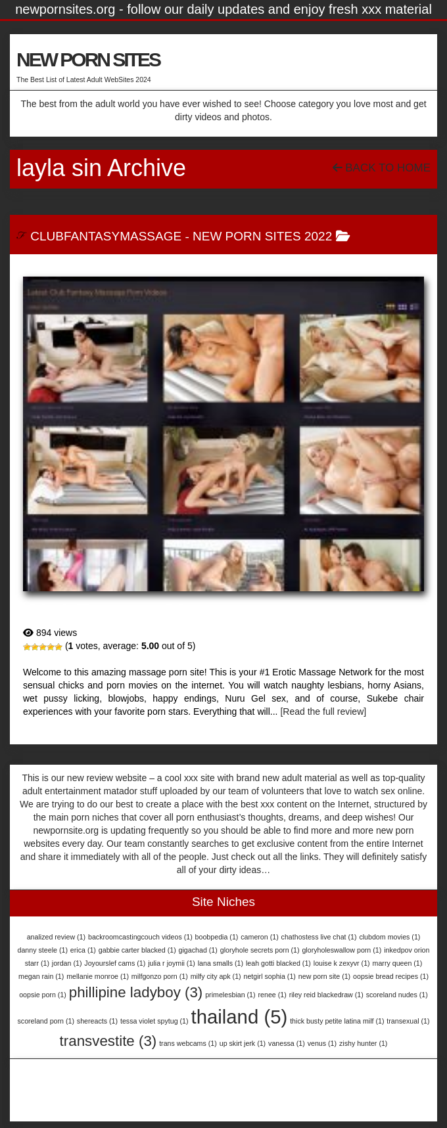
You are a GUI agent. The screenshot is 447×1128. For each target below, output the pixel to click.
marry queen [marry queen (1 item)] (398, 963)
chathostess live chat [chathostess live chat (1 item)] (319, 937)
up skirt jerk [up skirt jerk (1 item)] (243, 1043)
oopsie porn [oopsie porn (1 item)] (42, 995)
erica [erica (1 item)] (83, 950)
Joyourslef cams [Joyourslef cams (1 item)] (114, 963)
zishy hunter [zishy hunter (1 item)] (363, 1043)
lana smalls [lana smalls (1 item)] (220, 963)
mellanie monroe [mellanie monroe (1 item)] (97, 976)
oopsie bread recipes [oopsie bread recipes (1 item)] (391, 976)
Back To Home (382, 168)
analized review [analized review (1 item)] (56, 937)
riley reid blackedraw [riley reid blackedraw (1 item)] (326, 995)
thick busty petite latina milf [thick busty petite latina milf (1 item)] (337, 1021)
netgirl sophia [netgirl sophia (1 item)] (270, 976)
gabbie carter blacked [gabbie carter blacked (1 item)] (137, 950)
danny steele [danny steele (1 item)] (43, 950)
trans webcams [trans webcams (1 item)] (188, 1043)
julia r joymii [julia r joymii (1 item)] (171, 963)
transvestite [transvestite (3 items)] (108, 1041)
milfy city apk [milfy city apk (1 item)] (216, 976)
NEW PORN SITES (88, 59)
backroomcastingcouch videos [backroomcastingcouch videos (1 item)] (140, 937)
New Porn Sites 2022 (262, 236)
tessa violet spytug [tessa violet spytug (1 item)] (154, 1021)
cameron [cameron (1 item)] (259, 937)
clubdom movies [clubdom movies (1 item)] (389, 937)
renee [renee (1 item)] (272, 995)
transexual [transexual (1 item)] (408, 1021)
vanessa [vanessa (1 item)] (286, 1043)
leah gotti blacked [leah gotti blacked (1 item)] (278, 963)
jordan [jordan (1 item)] (67, 963)
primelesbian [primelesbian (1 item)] (230, 995)
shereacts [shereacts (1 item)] (97, 1021)
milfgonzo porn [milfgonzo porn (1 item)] (159, 976)
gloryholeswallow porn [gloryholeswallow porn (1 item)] (341, 950)
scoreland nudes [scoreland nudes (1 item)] (397, 995)
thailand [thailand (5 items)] (239, 1016)
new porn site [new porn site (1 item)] (324, 976)
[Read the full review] (323, 711)
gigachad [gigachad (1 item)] (198, 950)
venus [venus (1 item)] (322, 1043)
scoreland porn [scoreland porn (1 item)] (45, 1021)
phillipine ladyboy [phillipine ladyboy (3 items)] (136, 992)
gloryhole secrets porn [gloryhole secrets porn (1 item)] (260, 950)
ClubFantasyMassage (105, 236)
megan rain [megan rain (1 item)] (41, 976)
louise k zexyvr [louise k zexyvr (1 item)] (342, 963)
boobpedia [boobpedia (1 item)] (217, 937)
